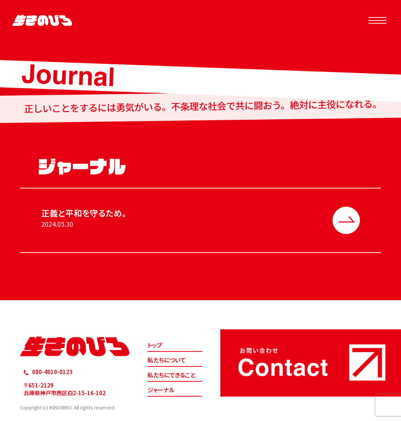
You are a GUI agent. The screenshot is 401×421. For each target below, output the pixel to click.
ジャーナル (161, 389)
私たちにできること (171, 374)
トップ (155, 345)
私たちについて (167, 360)
